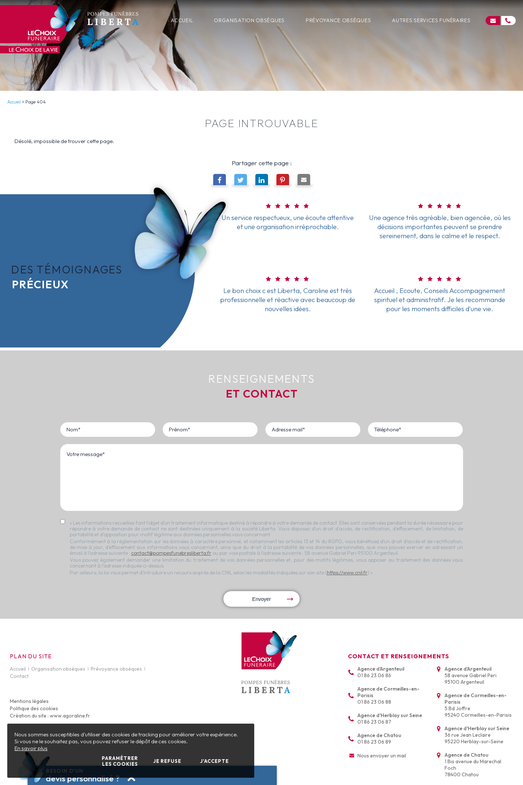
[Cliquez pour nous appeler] (508, 20)
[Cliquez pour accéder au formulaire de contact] (493, 20)
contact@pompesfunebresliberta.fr (171, 553)
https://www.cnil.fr (347, 572)
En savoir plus (31, 748)
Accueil (14, 102)
